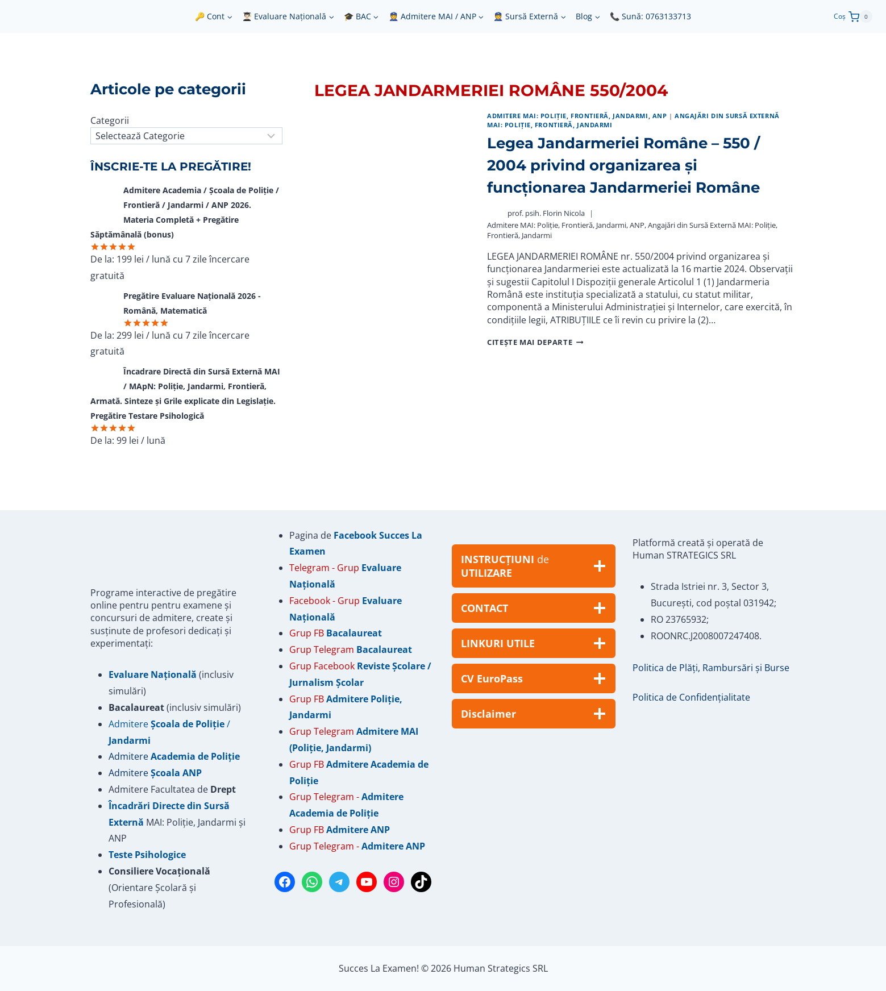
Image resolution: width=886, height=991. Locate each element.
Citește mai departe (535, 342)
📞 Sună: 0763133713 (650, 16)
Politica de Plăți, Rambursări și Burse (711, 667)
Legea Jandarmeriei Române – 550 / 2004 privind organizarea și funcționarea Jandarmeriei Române (623, 165)
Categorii (109, 120)
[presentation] (391, 229)
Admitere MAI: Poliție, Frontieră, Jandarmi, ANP (577, 115)
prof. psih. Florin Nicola (546, 213)
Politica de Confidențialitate (691, 697)
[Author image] (494, 213)
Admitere (130, 756)
